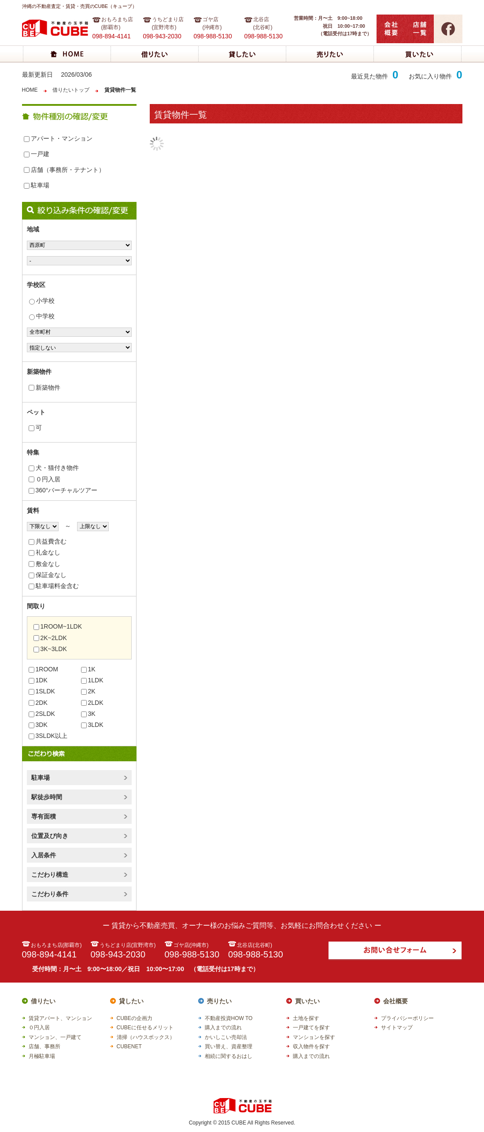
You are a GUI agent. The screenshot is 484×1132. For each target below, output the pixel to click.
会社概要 (395, 1001)
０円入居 (44, 479)
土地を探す (306, 1018)
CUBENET (129, 1046)
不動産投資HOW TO (229, 1018)
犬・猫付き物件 (54, 467)
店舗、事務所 (44, 1046)
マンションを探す (314, 1037)
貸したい (131, 1001)
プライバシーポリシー (407, 1018)
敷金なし (44, 563)
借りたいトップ (70, 90)
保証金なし (48, 574)
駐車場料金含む (54, 585)
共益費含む (48, 541)
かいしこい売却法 (226, 1037)
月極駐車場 (42, 1056)
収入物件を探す (311, 1046)
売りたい (219, 1001)
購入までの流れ (223, 1027)
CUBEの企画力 (134, 1018)
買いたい (307, 1001)
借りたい (43, 1001)
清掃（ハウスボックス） (146, 1037)
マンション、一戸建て (55, 1037)
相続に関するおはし (228, 1056)
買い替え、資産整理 (228, 1046)
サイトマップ (397, 1027)
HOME (30, 90)
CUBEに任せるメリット (145, 1027)
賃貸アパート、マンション (60, 1018)
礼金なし (44, 552)
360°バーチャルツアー (63, 490)
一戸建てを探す (311, 1027)
